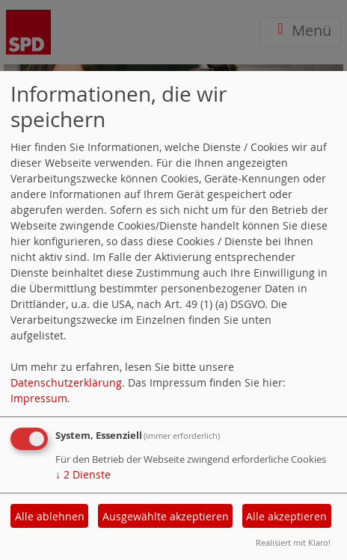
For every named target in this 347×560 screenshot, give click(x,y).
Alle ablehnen (50, 516)
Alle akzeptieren (286, 516)
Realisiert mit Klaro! (293, 542)
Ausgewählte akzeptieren (165, 516)
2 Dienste (83, 474)
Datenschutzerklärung (66, 382)
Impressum (38, 398)
